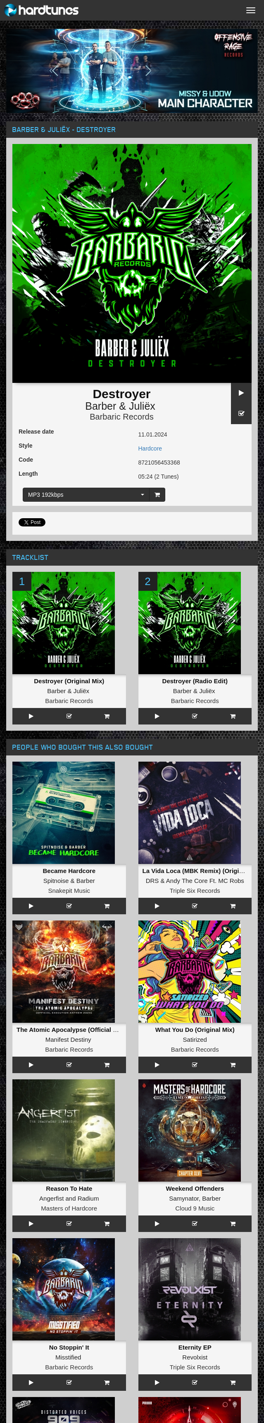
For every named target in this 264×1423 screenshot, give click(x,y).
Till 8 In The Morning (195, 994)
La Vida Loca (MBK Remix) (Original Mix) (202, 768)
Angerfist (51, 891)
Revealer (168, 1060)
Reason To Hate (69, 881)
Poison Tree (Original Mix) (69, 1164)
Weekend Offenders (195, 881)
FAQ (24, 1271)
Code (26, 459)
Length (28, 473)
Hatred (48, 1060)
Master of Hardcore (195, 1127)
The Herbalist (194, 1004)
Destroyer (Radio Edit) (195, 578)
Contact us (32, 1263)
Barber (100, 406)
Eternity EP (195, 938)
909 (69, 994)
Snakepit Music (69, 788)
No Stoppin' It (69, 938)
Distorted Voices (69, 1004)
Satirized (195, 834)
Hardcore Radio (39, 1325)
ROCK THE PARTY (69, 1051)
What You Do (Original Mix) (195, 824)
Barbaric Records (122, 416)
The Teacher (82, 1060)
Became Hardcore (69, 768)
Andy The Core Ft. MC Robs (205, 778)
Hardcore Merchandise (48, 1333)
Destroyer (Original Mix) (69, 680)
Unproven (52, 1174)
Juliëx (142, 406)
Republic (69, 1117)
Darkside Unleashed (69, 1014)
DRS (152, 778)
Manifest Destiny (68, 834)
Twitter (192, 1389)
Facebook (72, 1389)
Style (25, 445)
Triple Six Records (195, 788)
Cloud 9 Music (194, 901)
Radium (88, 891)
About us (30, 1255)
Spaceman (194, 1107)
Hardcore (150, 448)
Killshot (208, 1117)
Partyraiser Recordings (194, 1014)
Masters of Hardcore (69, 901)
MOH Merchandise (43, 1341)
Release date (36, 431)
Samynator (184, 891)
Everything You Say (195, 1051)
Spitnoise (56, 778)
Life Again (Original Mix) (69, 1107)
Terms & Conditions (44, 1280)
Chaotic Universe (69, 1070)
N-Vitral (180, 1117)
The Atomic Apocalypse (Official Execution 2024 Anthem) (101, 824)
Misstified (68, 947)
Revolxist (194, 947)
